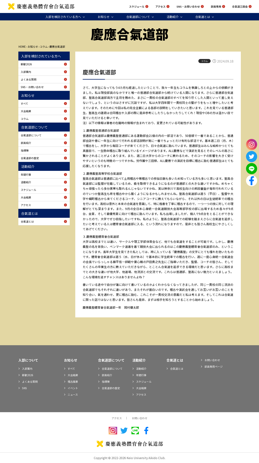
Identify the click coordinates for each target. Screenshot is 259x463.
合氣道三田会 (240, 6)
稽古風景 (73, 381)
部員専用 (216, 6)
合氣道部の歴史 (30, 158)
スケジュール (136, 6)
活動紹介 (173, 16)
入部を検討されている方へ (63, 16)
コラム (44, 46)
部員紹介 (26, 143)
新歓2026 (26, 64)
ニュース (73, 394)
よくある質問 (28, 79)
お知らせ (104, 16)
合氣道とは (202, 16)
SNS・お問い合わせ (188, 6)
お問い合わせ (212, 360)
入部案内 (26, 72)
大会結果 (26, 111)
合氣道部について (138, 16)
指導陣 (25, 150)
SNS (24, 388)
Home (22, 46)
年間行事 (26, 174)
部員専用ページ (213, 366)
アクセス (160, 6)
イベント (73, 388)
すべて (24, 103)
